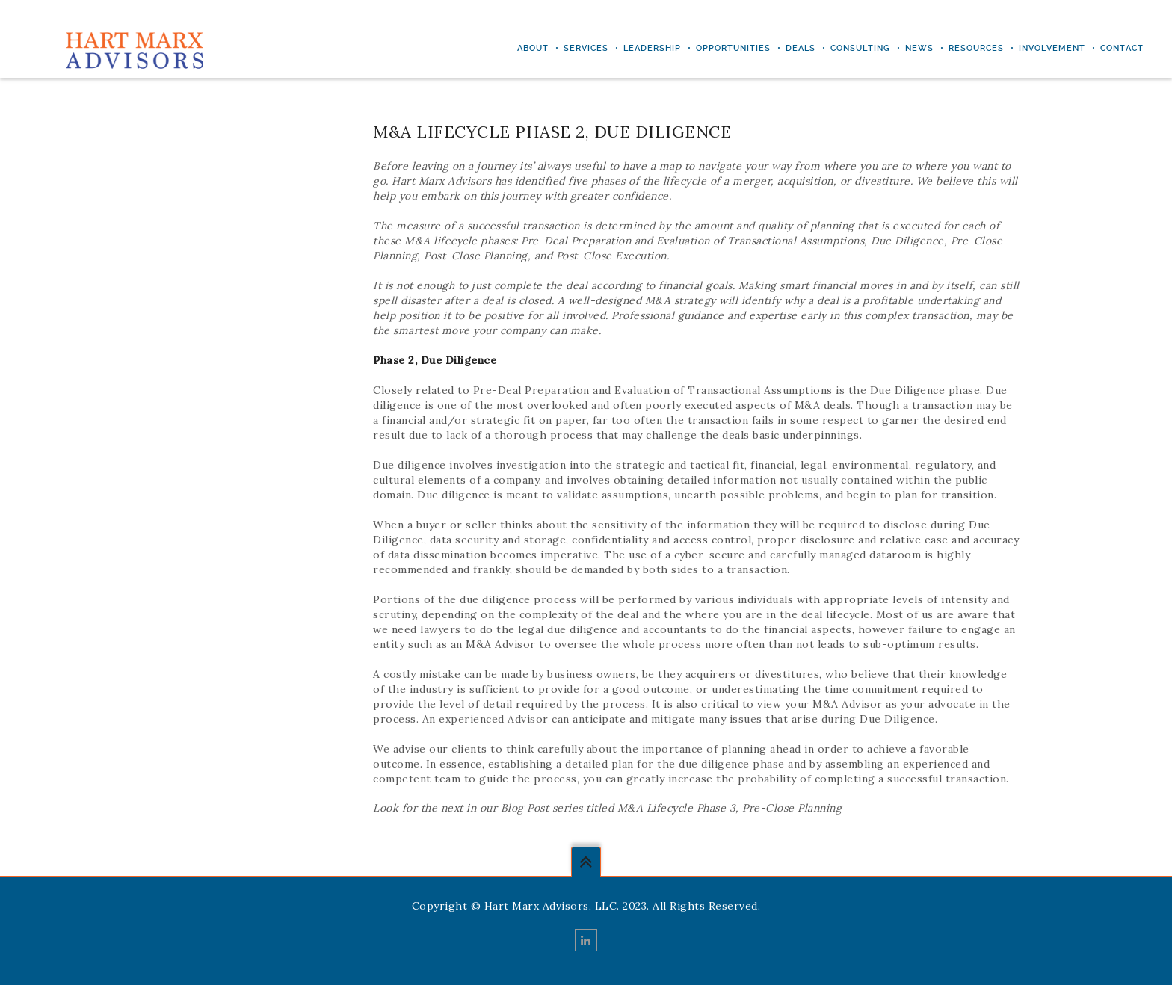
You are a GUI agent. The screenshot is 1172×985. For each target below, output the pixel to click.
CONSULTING (860, 48)
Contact (1122, 48)
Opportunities (733, 48)
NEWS (919, 48)
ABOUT (533, 48)
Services (586, 48)
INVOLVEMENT (1052, 48)
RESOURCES (976, 48)
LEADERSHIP (652, 48)
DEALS (800, 48)
